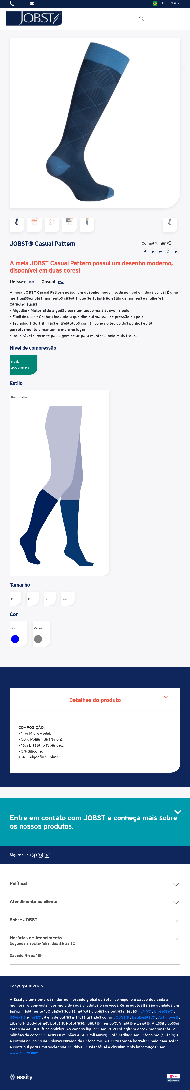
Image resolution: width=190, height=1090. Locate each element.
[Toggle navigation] (184, 69)
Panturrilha (56, 483)
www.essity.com (24, 1052)
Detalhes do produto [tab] (95, 700)
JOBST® (121, 1017)
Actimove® (168, 1017)
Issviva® (18, 1017)
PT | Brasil (166, 3)
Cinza (38, 635)
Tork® (35, 1017)
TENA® (144, 1011)
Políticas (95, 884)
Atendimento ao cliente (95, 902)
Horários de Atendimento (95, 938)
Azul (15, 635)
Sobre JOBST (95, 920)
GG (65, 598)
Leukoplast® (143, 1017)
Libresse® (163, 1011)
